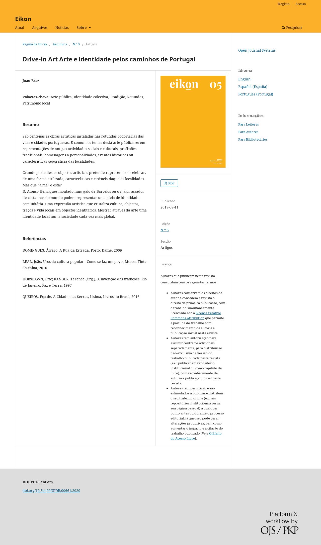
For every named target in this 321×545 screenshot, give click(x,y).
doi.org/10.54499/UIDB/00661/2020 (51, 490)
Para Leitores (248, 124)
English (244, 79)
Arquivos (39, 27)
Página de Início (35, 44)
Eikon (23, 19)
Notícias (62, 27)
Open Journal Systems (256, 50)
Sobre (82, 27)
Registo (284, 4)
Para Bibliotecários (253, 139)
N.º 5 (76, 44)
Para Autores (248, 132)
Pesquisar (292, 27)
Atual (19, 27)
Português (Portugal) (255, 94)
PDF (171, 183)
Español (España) (252, 86)
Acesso (300, 4)
